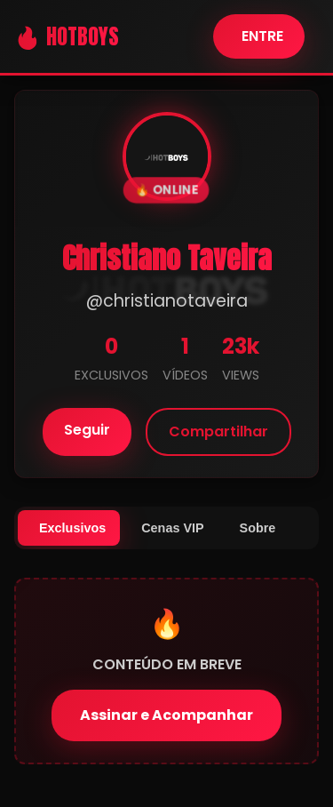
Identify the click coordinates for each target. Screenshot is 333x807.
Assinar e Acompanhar (166, 715)
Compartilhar (218, 431)
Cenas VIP (172, 528)
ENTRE (262, 36)
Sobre (258, 528)
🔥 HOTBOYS (66, 36)
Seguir (87, 429)
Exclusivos (72, 528)
